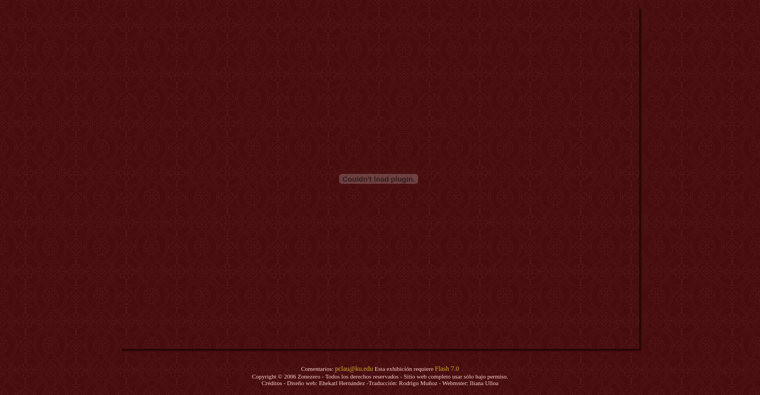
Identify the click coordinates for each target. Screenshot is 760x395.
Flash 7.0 (447, 369)
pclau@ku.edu (354, 369)
